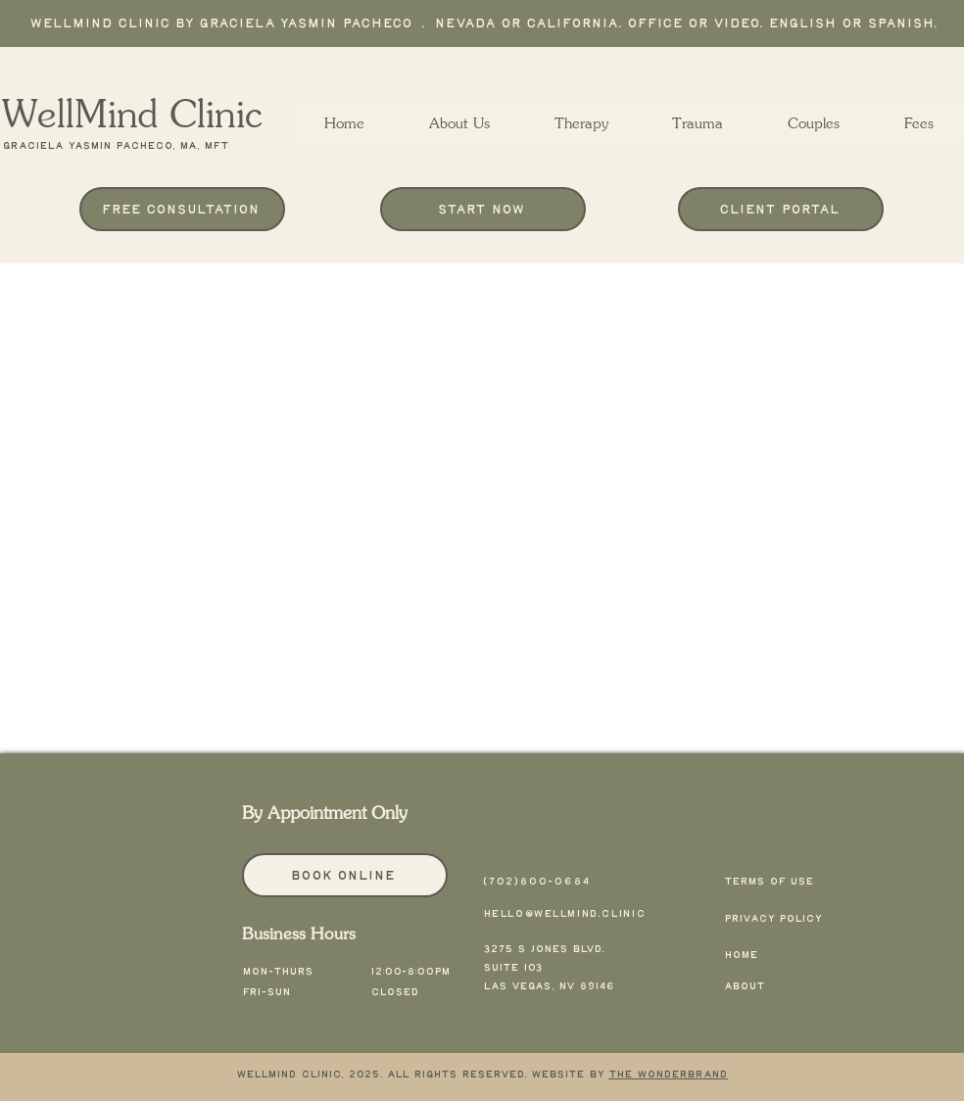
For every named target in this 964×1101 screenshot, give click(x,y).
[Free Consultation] (182, 209)
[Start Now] (483, 209)
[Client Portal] (781, 209)
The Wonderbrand (668, 1074)
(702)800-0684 (537, 881)
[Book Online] (345, 875)
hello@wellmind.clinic (565, 914)
